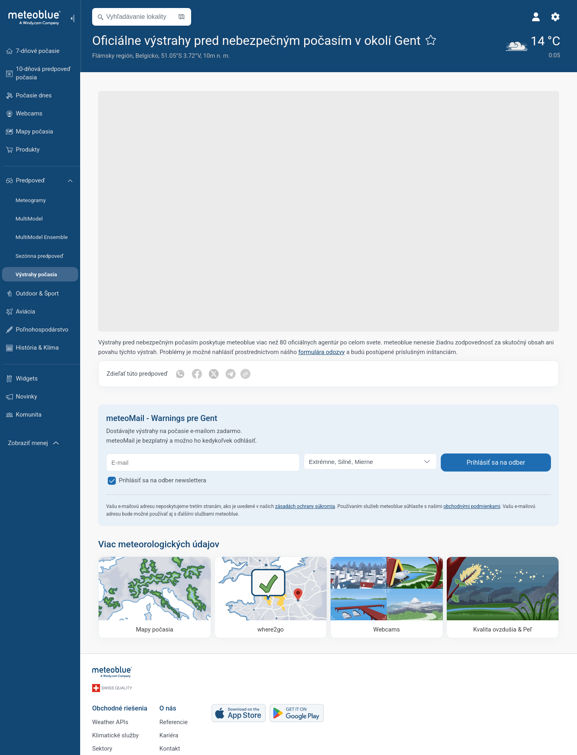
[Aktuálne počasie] (533, 46)
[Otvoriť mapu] (181, 17)
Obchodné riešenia (119, 708)
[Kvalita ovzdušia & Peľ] (503, 597)
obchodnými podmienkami (472, 506)
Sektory (102, 748)
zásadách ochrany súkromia (305, 506)
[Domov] (31, 17)
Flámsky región (112, 55)
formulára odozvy (321, 352)
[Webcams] (387, 597)
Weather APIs (110, 722)
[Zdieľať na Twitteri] (213, 374)
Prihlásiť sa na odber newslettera (162, 480)
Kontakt (169, 748)
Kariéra (168, 735)
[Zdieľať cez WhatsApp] (180, 374)
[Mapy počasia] (155, 597)
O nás (167, 708)
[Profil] (536, 16)
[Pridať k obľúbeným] (430, 39)
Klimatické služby (115, 735)
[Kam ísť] (271, 597)
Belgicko (146, 55)
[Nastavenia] (555, 16)
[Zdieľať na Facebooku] (197, 374)
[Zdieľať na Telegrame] (230, 374)
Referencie (173, 722)
